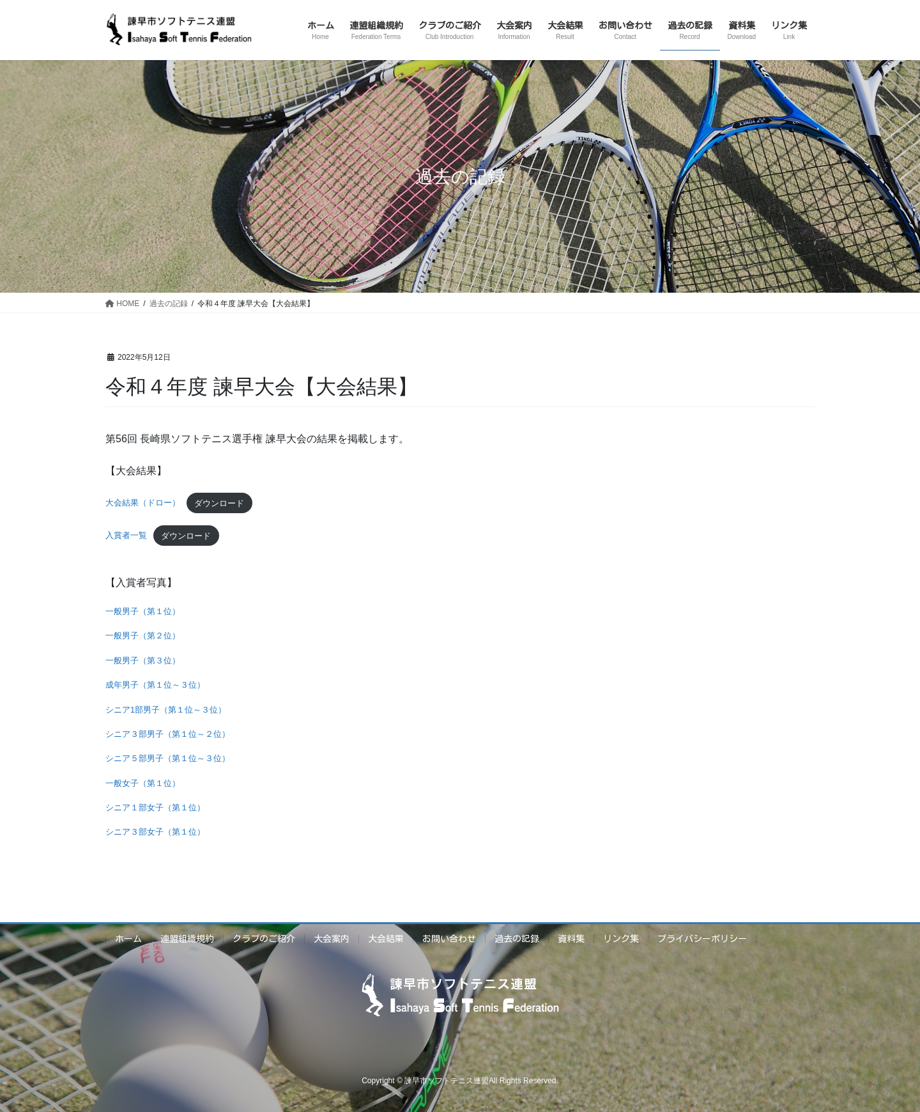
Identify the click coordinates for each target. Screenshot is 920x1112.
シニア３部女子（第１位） (155, 832)
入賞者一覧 (126, 536)
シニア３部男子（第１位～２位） (167, 734)
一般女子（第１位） (142, 783)
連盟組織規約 (187, 938)
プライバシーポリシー (702, 938)
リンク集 (621, 938)
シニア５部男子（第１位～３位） (167, 758)
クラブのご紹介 (264, 938)
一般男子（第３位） (142, 660)
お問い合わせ (449, 938)
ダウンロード (219, 503)
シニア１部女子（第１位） (155, 807)
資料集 (571, 938)
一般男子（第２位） (142, 635)
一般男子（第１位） (142, 611)
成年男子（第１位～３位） (155, 685)
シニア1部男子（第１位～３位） (165, 709)
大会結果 (386, 938)
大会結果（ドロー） (142, 503)
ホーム (128, 938)
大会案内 (331, 938)
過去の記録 (516, 938)
